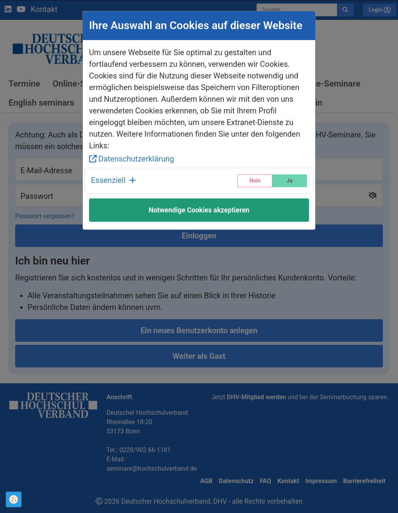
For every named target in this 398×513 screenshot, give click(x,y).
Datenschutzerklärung (131, 158)
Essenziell (113, 180)
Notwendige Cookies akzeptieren (199, 210)
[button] (113, 180)
